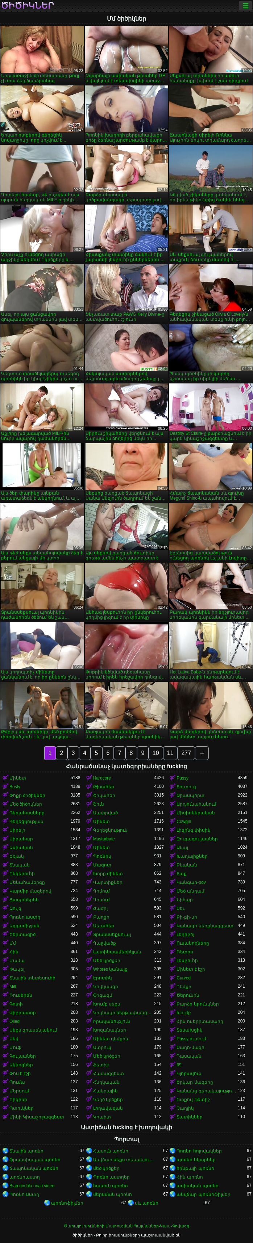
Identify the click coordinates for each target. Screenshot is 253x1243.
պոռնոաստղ (24, 1177)
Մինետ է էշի (191, 969)
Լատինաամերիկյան (117, 951)
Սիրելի (17, 830)
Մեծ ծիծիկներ (25, 804)
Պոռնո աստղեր (111, 1177)
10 (156, 753)
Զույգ (15, 908)
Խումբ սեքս (106, 1004)
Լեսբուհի (187, 960)
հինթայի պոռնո (195, 1168)
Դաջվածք (104, 943)
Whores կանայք (110, 969)
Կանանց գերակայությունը (207, 1090)
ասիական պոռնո (197, 1185)
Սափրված (105, 812)
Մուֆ (15, 1047)
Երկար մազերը (195, 1082)
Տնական (19, 865)
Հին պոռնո (190, 1177)
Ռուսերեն (20, 995)
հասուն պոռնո (110, 1185)
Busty (14, 786)
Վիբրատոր (22, 1012)
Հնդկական (106, 1082)
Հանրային (105, 1090)
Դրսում (101, 899)
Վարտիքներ (108, 882)
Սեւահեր (103, 925)
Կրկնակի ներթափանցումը (123, 1012)
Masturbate (104, 838)
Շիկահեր (104, 795)
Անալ (182, 847)
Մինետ (17, 778)
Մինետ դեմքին (110, 1038)
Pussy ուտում (191, 1038)
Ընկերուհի (22, 873)
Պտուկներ (21, 1108)
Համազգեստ (108, 1073)
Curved (184, 977)
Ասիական (21, 847)
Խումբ (184, 1012)
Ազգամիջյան (24, 925)
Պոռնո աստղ (24, 917)
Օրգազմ (102, 995)
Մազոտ (102, 865)
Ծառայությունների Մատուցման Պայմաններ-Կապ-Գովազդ (126, 1226)
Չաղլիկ (185, 1108)
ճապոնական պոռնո (33, 1168)
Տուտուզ (186, 786)
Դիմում (101, 891)
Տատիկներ (190, 1117)
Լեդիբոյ (185, 934)
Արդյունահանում (196, 804)
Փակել (16, 969)
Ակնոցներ (21, 1064)
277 (186, 753)
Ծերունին (188, 995)
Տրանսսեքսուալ (112, 934)
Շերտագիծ (22, 934)
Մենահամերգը (27, 882)
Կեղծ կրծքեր (108, 1099)
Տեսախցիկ (190, 1030)
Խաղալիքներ (192, 856)
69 (179, 1064)
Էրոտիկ (102, 977)
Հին (13, 951)
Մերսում (19, 1090)
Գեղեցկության (26, 821)
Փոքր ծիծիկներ (27, 795)
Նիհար (185, 899)
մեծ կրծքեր (106, 1168)
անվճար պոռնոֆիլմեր (203, 1194)
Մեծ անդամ (190, 891)
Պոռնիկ (102, 856)
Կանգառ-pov (191, 882)
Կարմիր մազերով (30, 891)
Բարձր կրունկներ (198, 1004)
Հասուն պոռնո (110, 1151)
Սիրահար (21, 838)
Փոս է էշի (20, 1073)
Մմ (12, 943)
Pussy (182, 778)
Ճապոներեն (24, 899)
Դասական (189, 1056)
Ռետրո (185, 951)
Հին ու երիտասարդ (200, 1021)
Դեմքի (184, 986)
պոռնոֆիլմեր (67, 1203)
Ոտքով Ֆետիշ (193, 1099)
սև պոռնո (146, 1203)
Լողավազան (108, 1108)
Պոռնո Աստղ (24, 1194)
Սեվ (13, 1038)
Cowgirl (184, 821)
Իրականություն (111, 1021)
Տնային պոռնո (26, 1151)
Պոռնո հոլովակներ (199, 1151)
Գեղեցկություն (110, 830)
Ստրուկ (102, 1047)
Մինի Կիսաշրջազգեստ (36, 1117)
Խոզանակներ (109, 1030)
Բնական (187, 865)
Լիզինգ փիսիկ (193, 830)
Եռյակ (16, 856)
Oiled (14, 1021)
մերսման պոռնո (112, 1194)
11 (170, 753)
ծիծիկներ (27, 6)
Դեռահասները (27, 812)
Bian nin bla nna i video (31, 1185)
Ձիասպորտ (190, 795)
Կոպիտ (102, 1117)
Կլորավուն (189, 1073)
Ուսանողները (193, 943)
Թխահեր (103, 786)
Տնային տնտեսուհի (32, 977)
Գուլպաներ (22, 1056)
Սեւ (180, 908)
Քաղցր (101, 917)
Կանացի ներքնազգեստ (205, 925)
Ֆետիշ (101, 1064)
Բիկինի (18, 1099)
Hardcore (102, 778)
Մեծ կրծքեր (106, 960)
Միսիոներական (196, 812)
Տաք (182, 873)
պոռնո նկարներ (196, 1159)
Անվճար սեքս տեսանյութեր (123, 1159)
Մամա (17, 960)
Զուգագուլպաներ (197, 838)
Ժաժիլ (100, 908)
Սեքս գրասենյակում (33, 1030)
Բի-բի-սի (187, 917)
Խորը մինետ (108, 873)
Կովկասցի (105, 986)
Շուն (98, 804)
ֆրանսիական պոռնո (35, 1159)
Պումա (17, 1082)
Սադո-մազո (190, 1047)
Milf (12, 986)
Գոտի (16, 1004)
